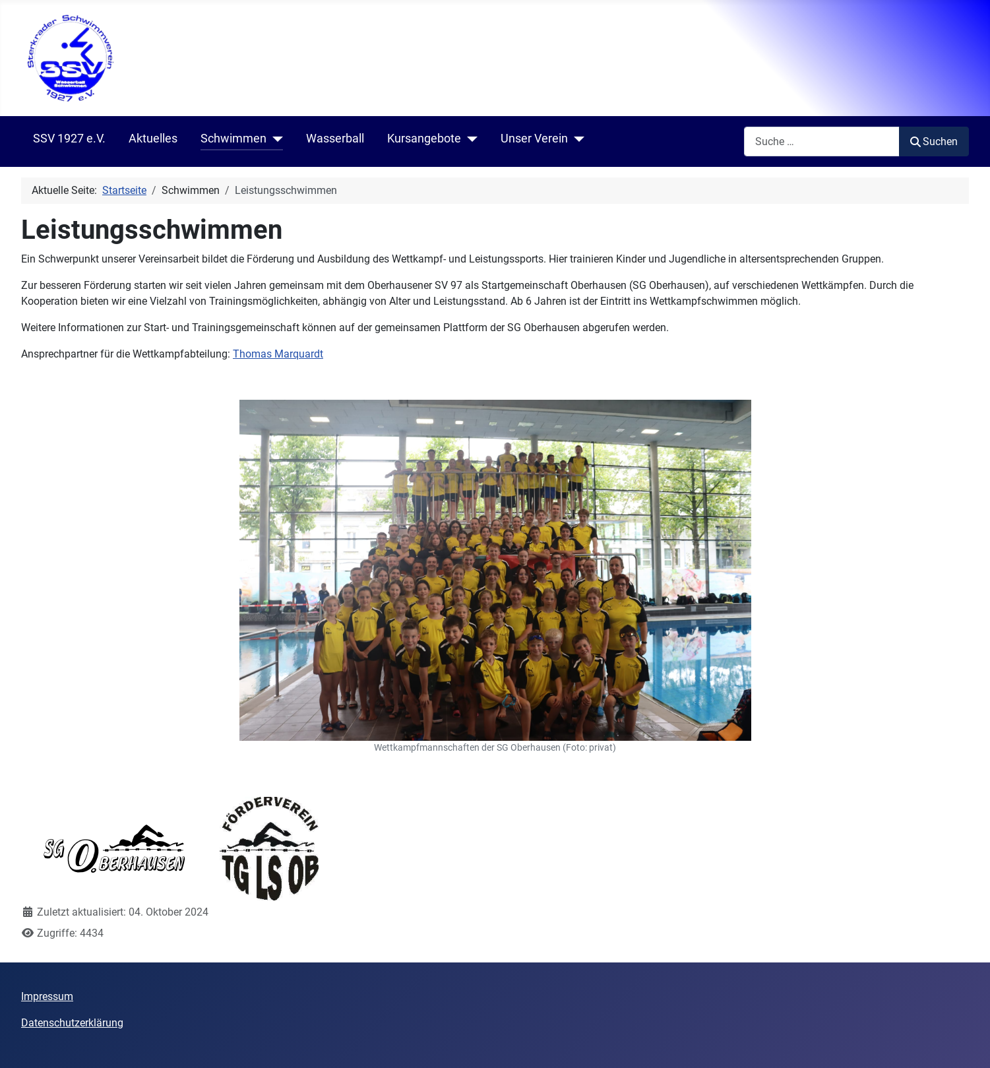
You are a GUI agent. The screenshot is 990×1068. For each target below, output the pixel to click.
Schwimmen (233, 138)
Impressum (47, 996)
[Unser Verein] (576, 139)
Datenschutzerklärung (72, 1023)
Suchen (934, 141)
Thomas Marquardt (278, 354)
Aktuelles (153, 138)
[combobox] (822, 141)
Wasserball (335, 138)
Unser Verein (534, 138)
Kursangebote (424, 138)
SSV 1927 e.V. (69, 138)
